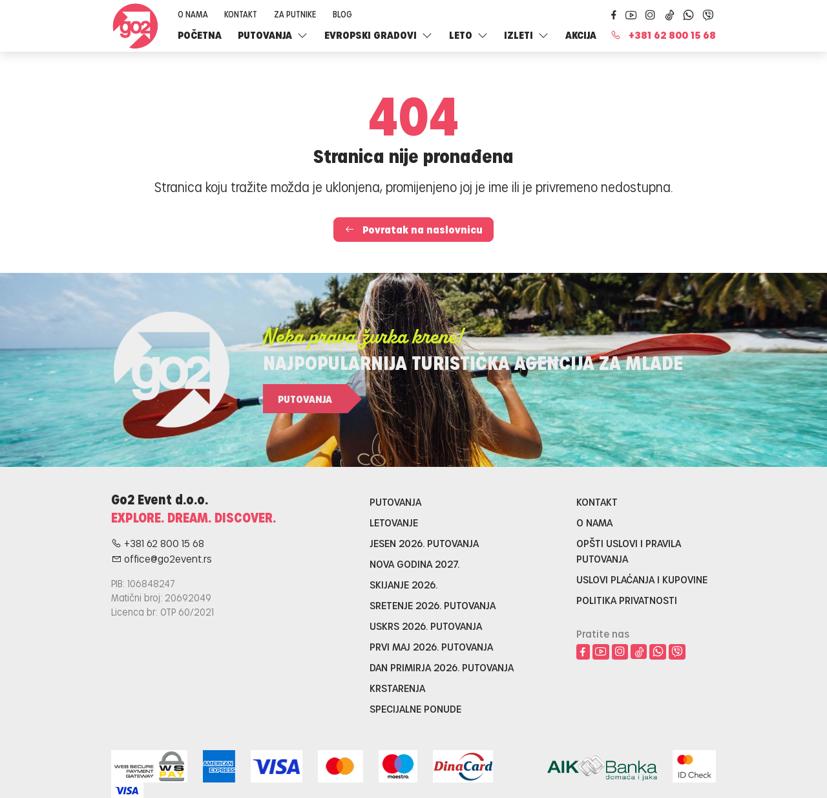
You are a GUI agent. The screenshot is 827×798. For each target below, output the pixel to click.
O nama (193, 14)
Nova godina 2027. (414, 563)
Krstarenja (397, 688)
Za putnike (295, 14)
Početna (200, 34)
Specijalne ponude (415, 708)
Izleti (526, 34)
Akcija (580, 34)
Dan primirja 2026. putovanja (442, 667)
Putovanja (273, 34)
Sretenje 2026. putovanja (433, 605)
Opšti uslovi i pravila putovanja (628, 551)
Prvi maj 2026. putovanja (431, 646)
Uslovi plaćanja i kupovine (641, 579)
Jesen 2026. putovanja (424, 543)
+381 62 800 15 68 (663, 34)
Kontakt (240, 14)
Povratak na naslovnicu (413, 229)
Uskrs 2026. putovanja (426, 626)
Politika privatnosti (626, 600)
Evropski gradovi (378, 34)
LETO (468, 34)
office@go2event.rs (161, 558)
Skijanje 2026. (403, 584)
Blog (342, 14)
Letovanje (394, 522)
